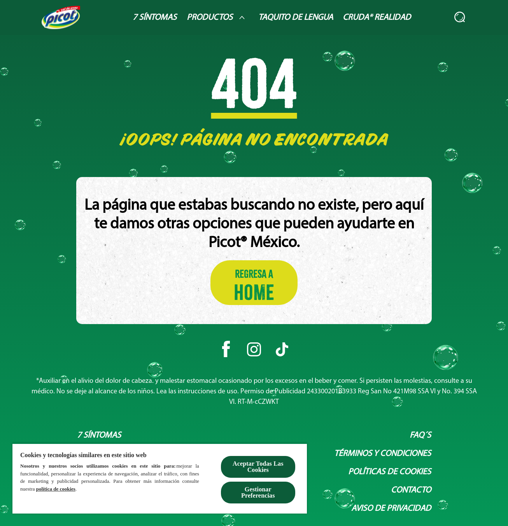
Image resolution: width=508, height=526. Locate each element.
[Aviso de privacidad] (391, 508)
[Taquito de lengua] (295, 17)
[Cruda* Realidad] (377, 17)
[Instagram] (254, 349)
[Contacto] (411, 490)
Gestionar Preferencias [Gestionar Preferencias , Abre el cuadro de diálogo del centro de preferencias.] (258, 492)
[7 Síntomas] (155, 17)
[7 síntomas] (99, 435)
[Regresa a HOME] (254, 282)
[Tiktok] (282, 349)
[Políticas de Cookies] (389, 472)
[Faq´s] (420, 435)
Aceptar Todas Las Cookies (258, 466)
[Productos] (217, 17)
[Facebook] (226, 349)
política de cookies (55, 489)
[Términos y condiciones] (382, 454)
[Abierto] (460, 17)
